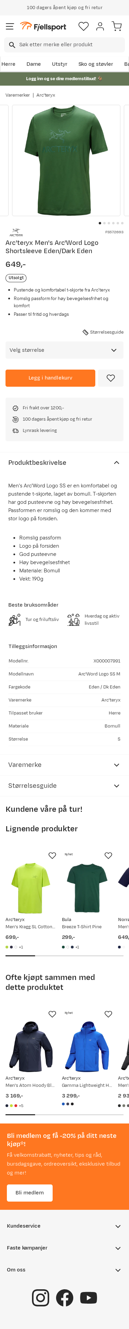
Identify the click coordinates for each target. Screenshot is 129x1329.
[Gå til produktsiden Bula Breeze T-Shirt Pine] (87, 888)
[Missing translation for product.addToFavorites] (110, 378)
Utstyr (59, 64)
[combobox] (64, 44)
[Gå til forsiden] (43, 27)
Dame (33, 64)
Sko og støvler (96, 64)
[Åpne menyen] (10, 26)
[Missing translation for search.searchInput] (11, 45)
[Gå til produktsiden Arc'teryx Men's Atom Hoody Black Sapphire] (31, 1046)
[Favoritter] (83, 26)
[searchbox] (72, 44)
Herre (8, 64)
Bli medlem (29, 1192)
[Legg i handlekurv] (50, 378)
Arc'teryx (45, 95)
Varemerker (18, 95)
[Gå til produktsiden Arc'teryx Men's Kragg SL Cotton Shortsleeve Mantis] (31, 888)
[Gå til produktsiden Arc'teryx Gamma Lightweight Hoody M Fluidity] (87, 1046)
